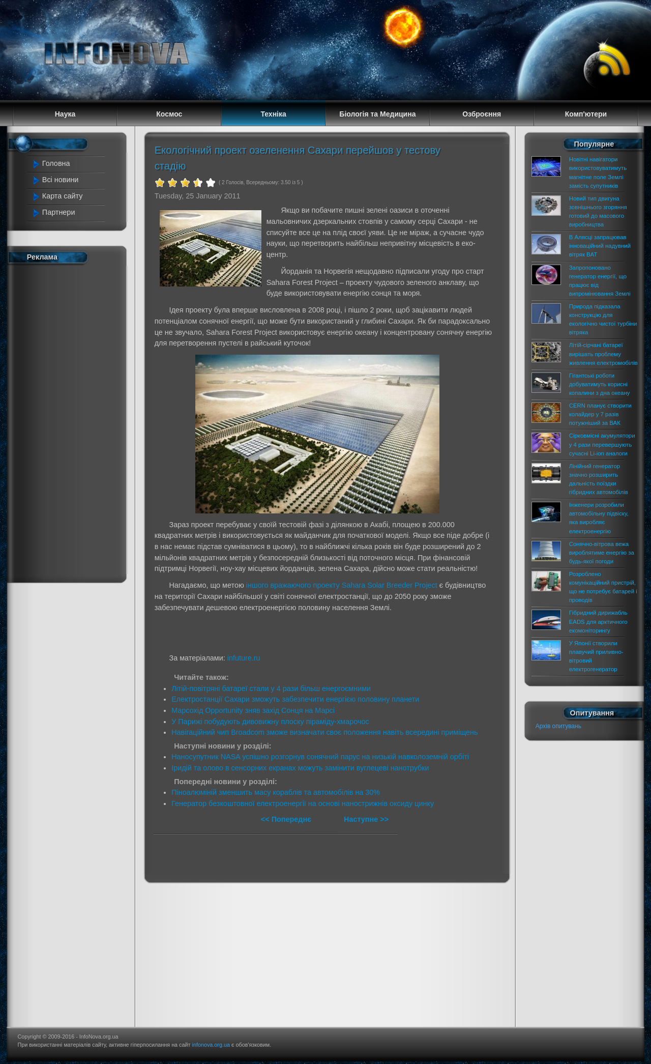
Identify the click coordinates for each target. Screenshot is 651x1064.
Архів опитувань (558, 726)
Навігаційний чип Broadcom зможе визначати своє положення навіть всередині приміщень (324, 732)
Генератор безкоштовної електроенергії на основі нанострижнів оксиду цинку (302, 803)
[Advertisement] (72, 421)
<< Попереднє (287, 819)
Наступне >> (366, 819)
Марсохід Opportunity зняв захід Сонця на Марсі (253, 710)
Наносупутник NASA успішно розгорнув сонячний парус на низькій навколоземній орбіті (320, 757)
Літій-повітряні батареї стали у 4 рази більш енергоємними (271, 688)
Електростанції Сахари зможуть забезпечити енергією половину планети (295, 699)
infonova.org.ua (211, 1045)
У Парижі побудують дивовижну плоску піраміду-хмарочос (270, 721)
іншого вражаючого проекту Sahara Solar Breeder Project (341, 585)
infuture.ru (243, 658)
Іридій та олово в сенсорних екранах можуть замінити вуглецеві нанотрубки (300, 768)
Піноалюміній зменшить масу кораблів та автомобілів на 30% (275, 792)
